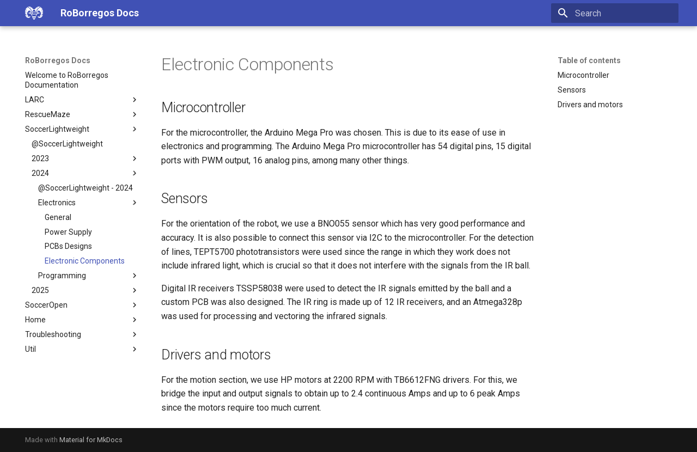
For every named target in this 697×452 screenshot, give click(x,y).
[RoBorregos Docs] (34, 13)
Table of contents (589, 60)
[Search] (614, 13)
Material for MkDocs (91, 440)
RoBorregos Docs (57, 60)
